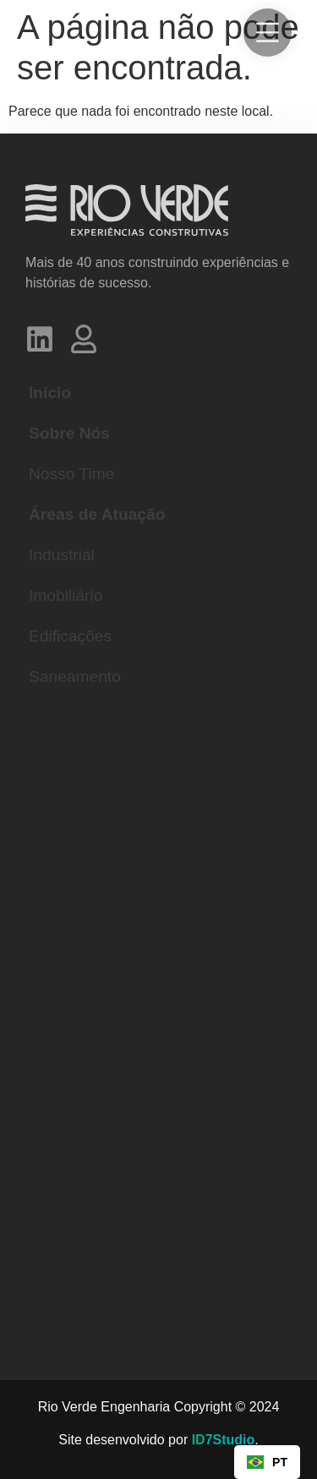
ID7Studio (223, 1440)
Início (50, 392)
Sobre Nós (69, 433)
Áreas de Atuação (97, 514)
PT (267, 1462)
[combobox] (267, 1462)
